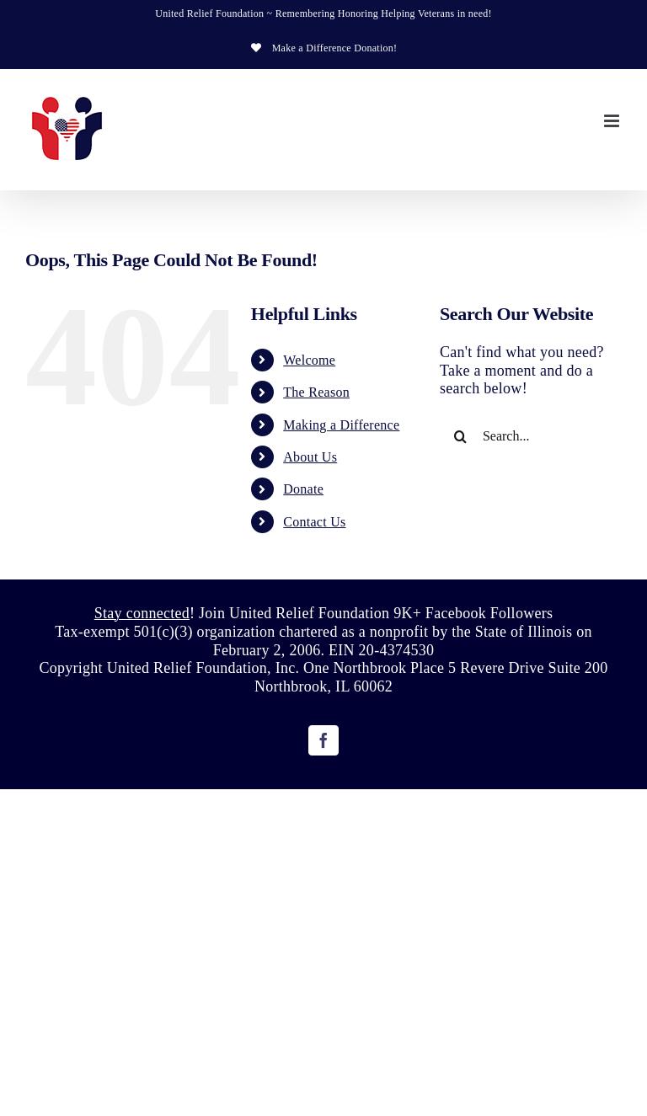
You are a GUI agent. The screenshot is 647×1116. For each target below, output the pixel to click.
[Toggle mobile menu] (613, 121)
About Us (310, 457)
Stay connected (142, 613)
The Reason (316, 392)
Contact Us (314, 522)
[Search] (461, 436)
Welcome (309, 360)
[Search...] (531, 436)
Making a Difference (341, 425)
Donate (303, 489)
